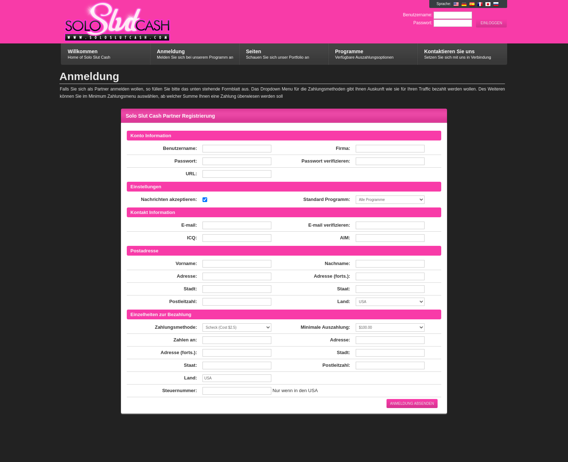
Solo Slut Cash (147, 26)
